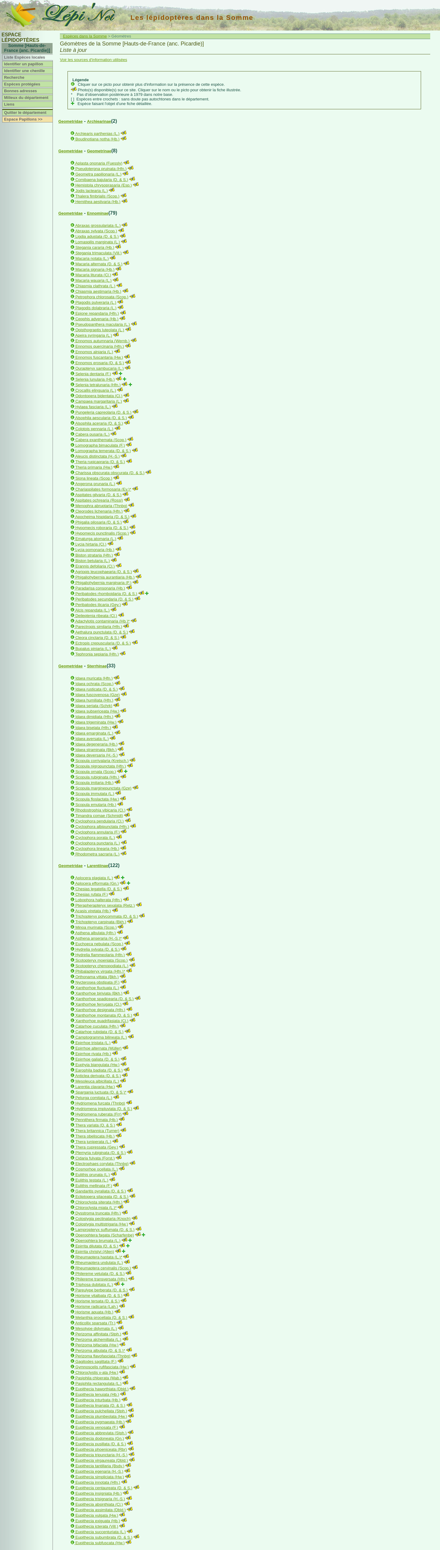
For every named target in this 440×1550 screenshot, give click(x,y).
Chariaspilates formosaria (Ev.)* (103, 489)
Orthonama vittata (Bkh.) (97, 977)
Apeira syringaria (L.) (93, 335)
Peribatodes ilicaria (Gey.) (98, 604)
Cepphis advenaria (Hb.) (97, 319)
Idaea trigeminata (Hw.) (95, 722)
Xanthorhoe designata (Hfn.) (100, 1009)
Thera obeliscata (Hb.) (95, 1136)
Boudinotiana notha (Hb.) (97, 139)
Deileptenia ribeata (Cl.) (96, 615)
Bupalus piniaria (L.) (93, 648)
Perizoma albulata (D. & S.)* (100, 1350)
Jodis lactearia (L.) (91, 190)
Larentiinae (97, 865)
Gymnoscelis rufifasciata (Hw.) (102, 1367)
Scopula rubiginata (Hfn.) (97, 777)
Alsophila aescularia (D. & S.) (101, 418)
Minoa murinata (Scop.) (96, 927)
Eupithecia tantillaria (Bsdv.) (99, 1466)
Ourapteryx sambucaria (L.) (99, 368)
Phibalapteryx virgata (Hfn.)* (100, 971)
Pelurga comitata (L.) (93, 1097)
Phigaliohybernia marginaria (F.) (103, 582)
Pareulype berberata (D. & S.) (101, 1290)
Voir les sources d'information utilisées (93, 59)
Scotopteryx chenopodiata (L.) (101, 966)
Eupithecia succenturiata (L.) (100, 1532)
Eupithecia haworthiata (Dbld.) (102, 1389)
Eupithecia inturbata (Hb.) (97, 1400)
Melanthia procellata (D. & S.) (101, 1317)
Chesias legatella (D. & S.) (98, 889)
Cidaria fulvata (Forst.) (95, 1158)
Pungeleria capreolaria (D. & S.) (103, 412)
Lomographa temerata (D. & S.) (103, 450)
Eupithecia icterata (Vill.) (96, 1526)
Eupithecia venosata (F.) (96, 1427)
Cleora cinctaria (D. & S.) (97, 637)
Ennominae (97, 213)
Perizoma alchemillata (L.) (98, 1339)
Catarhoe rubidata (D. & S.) (99, 1031)
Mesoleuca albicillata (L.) (97, 1081)
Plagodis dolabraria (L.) (95, 308)
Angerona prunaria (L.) (95, 483)
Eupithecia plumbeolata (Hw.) (101, 1416)
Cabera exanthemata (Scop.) (101, 439)
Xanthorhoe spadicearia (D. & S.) (104, 998)
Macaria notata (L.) (92, 258)
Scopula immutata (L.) (94, 793)
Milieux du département (26, 97)
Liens (9, 104)
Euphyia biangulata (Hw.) (97, 1064)
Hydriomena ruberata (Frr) (98, 1114)
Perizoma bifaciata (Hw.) (97, 1345)
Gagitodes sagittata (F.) (95, 1361)
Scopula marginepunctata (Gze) (103, 788)
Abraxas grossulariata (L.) (98, 225)
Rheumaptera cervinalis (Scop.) (103, 1268)
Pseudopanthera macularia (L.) (102, 324)
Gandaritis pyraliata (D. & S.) (100, 1191)
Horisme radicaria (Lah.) (96, 1306)
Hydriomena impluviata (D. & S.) (103, 1108)
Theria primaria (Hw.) (93, 467)
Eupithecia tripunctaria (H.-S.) (101, 1455)
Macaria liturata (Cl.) (93, 275)
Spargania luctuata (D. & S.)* (101, 1092)
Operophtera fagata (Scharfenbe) (104, 1235)
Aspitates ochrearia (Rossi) (99, 500)
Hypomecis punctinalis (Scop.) (102, 533)
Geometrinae (99, 151)
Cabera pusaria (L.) (92, 434)
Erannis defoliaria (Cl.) (95, 566)
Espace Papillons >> (23, 119)
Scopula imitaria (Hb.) (94, 782)
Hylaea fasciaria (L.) (93, 407)
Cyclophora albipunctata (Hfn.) (102, 826)
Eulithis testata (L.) (91, 1180)
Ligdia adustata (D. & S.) (97, 236)
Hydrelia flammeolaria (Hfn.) (100, 955)
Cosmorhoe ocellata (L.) (96, 1169)
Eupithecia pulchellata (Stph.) (101, 1411)
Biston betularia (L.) (92, 560)
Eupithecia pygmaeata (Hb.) (100, 1422)
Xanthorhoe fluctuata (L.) (97, 988)
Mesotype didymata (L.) (96, 1328)
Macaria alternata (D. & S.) (99, 264)
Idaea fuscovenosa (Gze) (97, 694)
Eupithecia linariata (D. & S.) (100, 1405)
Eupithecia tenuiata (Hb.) (97, 1394)
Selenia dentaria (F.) (93, 374)
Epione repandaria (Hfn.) (97, 313)
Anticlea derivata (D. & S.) (98, 1075)
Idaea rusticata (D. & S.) (96, 689)
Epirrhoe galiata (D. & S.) (97, 1059)
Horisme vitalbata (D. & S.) (99, 1295)
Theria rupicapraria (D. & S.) (100, 461)
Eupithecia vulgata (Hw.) (96, 1515)
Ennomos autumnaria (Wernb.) (102, 341)
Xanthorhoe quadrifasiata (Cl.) (101, 1020)
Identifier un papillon (23, 64)
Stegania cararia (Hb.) (94, 247)
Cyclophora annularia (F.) (97, 832)
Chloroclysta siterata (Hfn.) (99, 1202)
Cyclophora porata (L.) (95, 837)
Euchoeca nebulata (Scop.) (99, 944)
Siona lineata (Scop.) (93, 478)
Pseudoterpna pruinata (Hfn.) (101, 168)
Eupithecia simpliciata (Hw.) (99, 1477)
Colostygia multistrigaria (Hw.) (101, 1224)
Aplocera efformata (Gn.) (97, 883)
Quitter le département (25, 112)
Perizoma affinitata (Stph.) (98, 1334)
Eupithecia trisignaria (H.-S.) (100, 1499)
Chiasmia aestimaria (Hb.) (98, 291)
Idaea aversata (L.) (92, 738)
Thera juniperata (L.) (93, 1141)
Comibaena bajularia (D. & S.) (101, 179)
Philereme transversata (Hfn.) (101, 1279)
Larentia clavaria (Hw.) (95, 1086)
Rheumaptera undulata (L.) (99, 1262)
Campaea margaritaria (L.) (98, 401)
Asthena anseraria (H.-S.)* (98, 938)
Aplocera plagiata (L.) (94, 878)
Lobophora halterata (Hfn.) (98, 900)
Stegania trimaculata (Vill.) (98, 253)
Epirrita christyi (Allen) (94, 1251)
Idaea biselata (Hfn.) (93, 727)
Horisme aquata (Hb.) (94, 1312)
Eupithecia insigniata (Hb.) (98, 1493)
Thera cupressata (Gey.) (96, 1147)
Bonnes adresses (20, 91)
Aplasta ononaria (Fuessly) (99, 163)
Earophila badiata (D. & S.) (99, 1070)
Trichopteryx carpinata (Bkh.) (100, 922)
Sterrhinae (97, 666)
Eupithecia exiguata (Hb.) (97, 1521)
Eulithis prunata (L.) (92, 1174)
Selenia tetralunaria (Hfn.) (98, 385)
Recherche (14, 77)
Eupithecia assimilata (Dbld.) (100, 1510)
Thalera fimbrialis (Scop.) (97, 196)
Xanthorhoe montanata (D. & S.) (103, 1015)
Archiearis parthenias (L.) (97, 133)
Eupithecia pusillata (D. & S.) (100, 1444)
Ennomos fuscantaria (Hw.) (99, 357)
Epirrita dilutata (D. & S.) (96, 1246)
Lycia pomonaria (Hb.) (94, 549)
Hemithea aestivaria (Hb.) (97, 201)
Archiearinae (99, 121)
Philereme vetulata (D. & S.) (100, 1273)
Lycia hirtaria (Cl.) (90, 544)
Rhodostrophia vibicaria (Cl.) (100, 810)
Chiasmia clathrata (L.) (95, 286)
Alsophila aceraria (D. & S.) (99, 423)
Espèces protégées (22, 84)
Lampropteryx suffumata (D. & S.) (104, 1229)
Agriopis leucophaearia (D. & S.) (103, 571)
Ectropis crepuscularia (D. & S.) (103, 643)
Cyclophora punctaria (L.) (97, 843)
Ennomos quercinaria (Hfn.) (99, 346)
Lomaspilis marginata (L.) (97, 242)
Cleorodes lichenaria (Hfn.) (99, 511)
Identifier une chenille (24, 70)
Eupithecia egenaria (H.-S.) (99, 1471)
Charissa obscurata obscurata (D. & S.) (110, 472)
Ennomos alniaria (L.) (94, 352)
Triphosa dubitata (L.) (94, 1284)
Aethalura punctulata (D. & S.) (101, 632)
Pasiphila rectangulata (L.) (98, 1383)
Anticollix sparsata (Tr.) (95, 1323)
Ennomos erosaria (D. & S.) (99, 363)
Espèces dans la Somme (85, 36)
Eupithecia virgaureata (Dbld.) (101, 1460)
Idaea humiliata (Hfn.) (94, 700)
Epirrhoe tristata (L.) (93, 1042)
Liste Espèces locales (24, 57)
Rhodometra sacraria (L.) (97, 854)
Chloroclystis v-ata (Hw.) (96, 1372)
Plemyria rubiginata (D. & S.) (100, 1152)
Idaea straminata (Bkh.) (96, 749)
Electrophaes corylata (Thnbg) (102, 1163)
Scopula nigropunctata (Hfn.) (100, 766)
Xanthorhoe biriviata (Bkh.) (99, 993)
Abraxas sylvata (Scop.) (96, 231)
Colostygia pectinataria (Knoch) (103, 1218)
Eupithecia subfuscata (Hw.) (100, 1543)
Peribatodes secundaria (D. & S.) (104, 599)
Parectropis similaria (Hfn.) (98, 626)
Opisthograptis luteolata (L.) (99, 330)
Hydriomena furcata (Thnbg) (100, 1103)
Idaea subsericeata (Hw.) (97, 711)
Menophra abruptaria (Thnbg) (101, 505)
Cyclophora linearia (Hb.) (97, 848)
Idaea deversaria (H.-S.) (96, 755)
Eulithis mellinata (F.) (93, 1185)
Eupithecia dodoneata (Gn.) (99, 1438)
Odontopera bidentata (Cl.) (99, 396)
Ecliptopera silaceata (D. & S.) (101, 1196)
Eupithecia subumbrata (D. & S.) (103, 1537)
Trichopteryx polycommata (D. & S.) (106, 916)
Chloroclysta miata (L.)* (96, 1207)
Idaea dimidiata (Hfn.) (94, 716)
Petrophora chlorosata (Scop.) (101, 297)
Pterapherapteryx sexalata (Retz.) (105, 905)
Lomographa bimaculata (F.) (100, 445)
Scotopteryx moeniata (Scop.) (101, 960)
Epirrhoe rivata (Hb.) (93, 1053)
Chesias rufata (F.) (91, 894)
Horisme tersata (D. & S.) (97, 1301)
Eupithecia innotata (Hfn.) (97, 1482)
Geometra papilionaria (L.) (98, 174)
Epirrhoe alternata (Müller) (98, 1048)
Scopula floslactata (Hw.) (97, 799)
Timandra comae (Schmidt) (99, 815)
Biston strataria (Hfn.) (94, 555)
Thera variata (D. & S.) (95, 1125)
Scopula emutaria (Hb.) (95, 804)
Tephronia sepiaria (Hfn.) (97, 654)
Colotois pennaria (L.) (94, 429)
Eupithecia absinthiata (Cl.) (99, 1504)
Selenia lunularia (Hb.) (95, 379)
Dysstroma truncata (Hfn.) (98, 1213)
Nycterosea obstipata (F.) (97, 982)
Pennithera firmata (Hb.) (96, 1119)
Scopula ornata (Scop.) (95, 771)
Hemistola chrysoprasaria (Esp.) (103, 185)
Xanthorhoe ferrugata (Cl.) (98, 1004)
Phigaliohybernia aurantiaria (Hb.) (105, 577)
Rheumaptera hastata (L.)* (98, 1257)
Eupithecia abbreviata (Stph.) (101, 1433)
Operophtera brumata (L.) (97, 1240)
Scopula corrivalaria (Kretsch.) (102, 760)
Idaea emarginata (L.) (94, 733)
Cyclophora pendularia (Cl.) (99, 821)
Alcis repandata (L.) (92, 610)
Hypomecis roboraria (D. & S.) (101, 527)
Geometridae (70, 121)
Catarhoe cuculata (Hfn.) (97, 1026)
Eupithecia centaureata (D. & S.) (103, 1488)
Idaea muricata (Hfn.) (94, 678)
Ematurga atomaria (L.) (95, 538)
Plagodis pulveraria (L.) (95, 302)
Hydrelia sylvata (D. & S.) (97, 949)
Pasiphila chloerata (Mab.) (98, 1378)
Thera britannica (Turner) (97, 1130)
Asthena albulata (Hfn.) (95, 933)
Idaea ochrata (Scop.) (94, 683)
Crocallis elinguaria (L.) (95, 390)
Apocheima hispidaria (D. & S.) (102, 516)
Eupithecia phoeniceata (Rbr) (101, 1449)
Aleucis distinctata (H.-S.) (97, 456)
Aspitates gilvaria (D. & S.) (98, 494)
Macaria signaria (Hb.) (95, 269)
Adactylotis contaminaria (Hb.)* (102, 621)
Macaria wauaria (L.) (93, 280)
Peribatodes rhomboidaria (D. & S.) (106, 593)
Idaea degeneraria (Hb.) (96, 744)
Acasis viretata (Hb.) (93, 911)
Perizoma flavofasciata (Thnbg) (102, 1356)
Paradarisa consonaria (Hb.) (100, 588)
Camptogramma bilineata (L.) (101, 1037)
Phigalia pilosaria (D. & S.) (98, 522)
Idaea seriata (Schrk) (93, 705)
